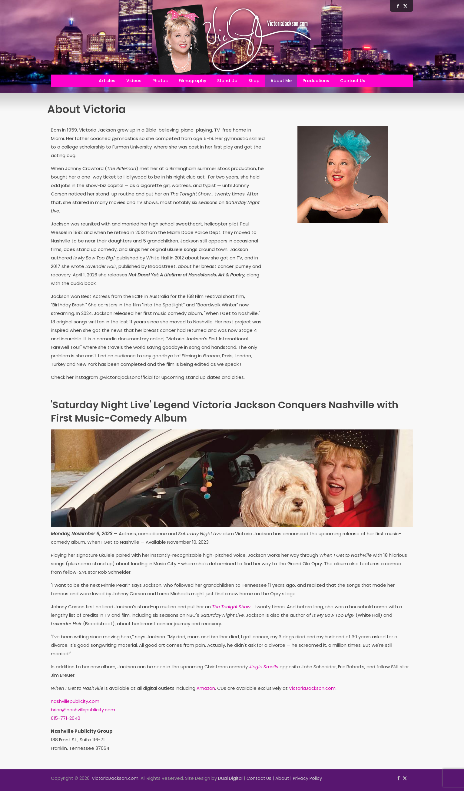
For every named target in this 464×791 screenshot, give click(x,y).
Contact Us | (262, 778)
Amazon (206, 688)
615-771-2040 (66, 718)
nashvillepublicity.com (75, 701)
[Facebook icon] (398, 778)
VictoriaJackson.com (312, 688)
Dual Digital (230, 778)
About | (286, 778)
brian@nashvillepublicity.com (83, 710)
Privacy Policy (310, 778)
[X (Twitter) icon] (405, 778)
